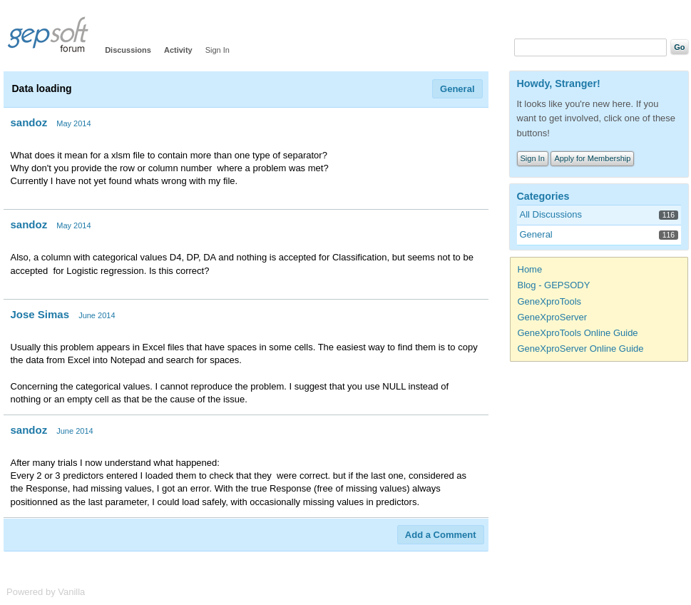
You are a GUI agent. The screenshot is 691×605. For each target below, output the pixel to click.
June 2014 (96, 315)
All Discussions (551, 214)
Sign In (217, 50)
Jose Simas (40, 314)
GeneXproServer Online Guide (581, 348)
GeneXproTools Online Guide (578, 332)
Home (530, 269)
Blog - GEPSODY (554, 285)
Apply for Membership (592, 158)
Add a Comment (440, 534)
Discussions (128, 50)
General (457, 88)
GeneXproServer (553, 317)
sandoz (29, 122)
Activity (178, 50)
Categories (543, 196)
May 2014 (73, 123)
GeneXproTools (550, 301)
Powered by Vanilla (45, 591)
